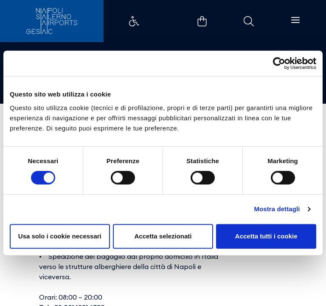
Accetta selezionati (162, 236)
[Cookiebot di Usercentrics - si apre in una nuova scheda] (279, 63)
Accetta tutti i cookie (266, 236)
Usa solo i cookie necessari (59, 236)
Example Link (134, 21)
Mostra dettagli (277, 208)
